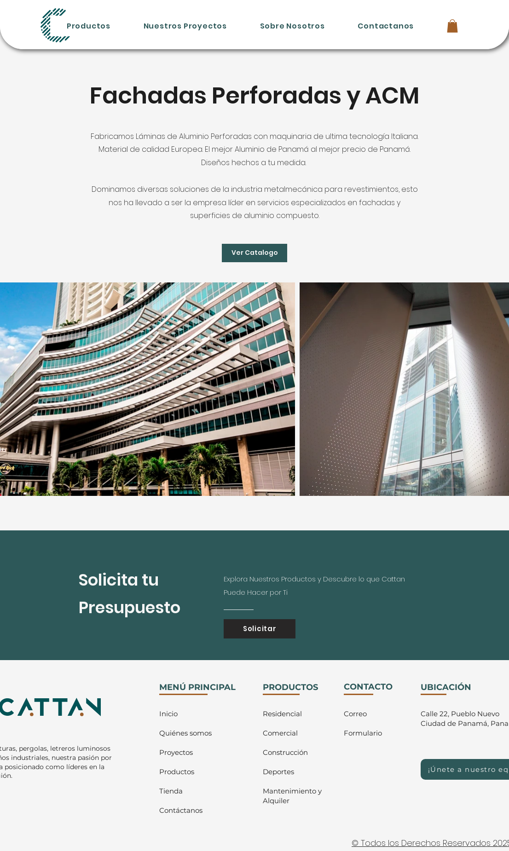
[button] (452, 26)
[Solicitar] (259, 628)
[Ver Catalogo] (254, 253)
